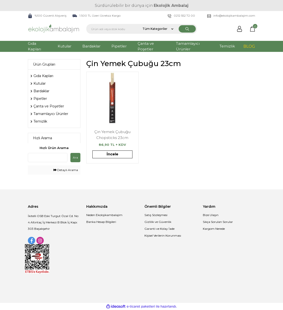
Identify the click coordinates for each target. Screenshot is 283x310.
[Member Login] (239, 29)
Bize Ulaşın (210, 215)
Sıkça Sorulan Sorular (218, 222)
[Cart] (252, 29)
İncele (112, 154)
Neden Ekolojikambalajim (104, 215)
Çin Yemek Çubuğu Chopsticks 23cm (112, 134)
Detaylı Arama (66, 170)
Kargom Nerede (214, 228)
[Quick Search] (47, 157)
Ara (75, 157)
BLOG (249, 46)
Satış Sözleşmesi (155, 215)
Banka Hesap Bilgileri (101, 222)
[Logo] (54, 29)
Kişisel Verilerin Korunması (162, 235)
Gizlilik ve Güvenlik (157, 222)
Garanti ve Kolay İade (159, 228)
